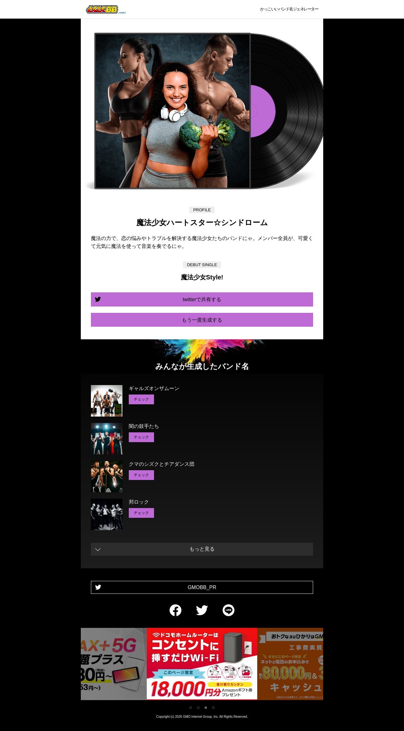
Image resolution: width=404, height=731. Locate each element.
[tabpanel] (202, 665)
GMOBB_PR (202, 587)
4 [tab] (213, 707)
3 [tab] (206, 707)
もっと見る (202, 549)
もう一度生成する (202, 320)
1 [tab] (190, 707)
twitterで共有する (202, 299)
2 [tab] (198, 707)
